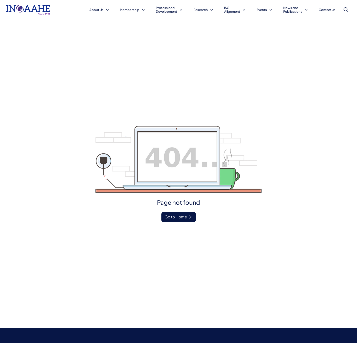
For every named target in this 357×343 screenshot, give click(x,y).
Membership (129, 10)
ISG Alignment (232, 9)
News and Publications (292, 9)
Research (200, 10)
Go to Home (176, 216)
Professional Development (166, 9)
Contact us (327, 10)
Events (261, 10)
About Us (96, 10)
